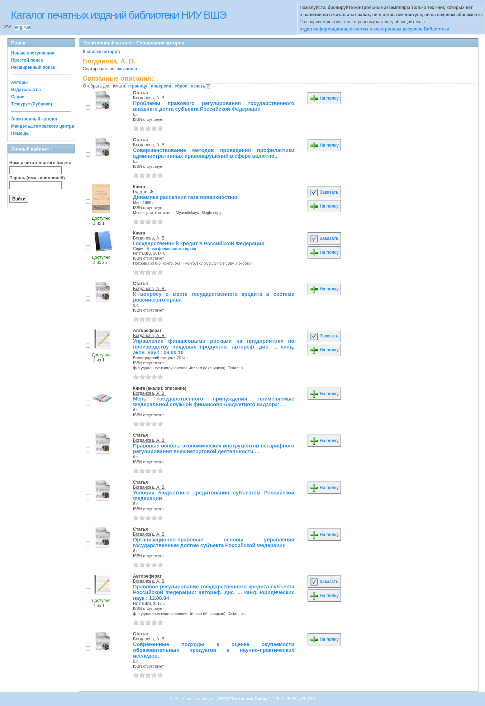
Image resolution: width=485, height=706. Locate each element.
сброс (181, 86)
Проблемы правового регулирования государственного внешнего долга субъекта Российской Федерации (213, 106)
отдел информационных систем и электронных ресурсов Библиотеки (375, 29)
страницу (137, 86)
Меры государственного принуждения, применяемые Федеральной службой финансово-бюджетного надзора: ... (213, 401)
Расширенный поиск (33, 67)
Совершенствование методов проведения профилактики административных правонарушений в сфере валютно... (213, 153)
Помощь (20, 133)
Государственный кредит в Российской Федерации (199, 243)
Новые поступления (32, 53)
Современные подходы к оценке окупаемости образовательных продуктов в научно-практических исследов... (213, 650)
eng (18, 27)
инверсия (161, 86)
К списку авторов (101, 51)
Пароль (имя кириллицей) (37, 177)
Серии (17, 96)
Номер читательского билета (40, 162)
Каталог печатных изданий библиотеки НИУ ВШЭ (118, 15)
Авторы (19, 82)
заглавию (127, 68)
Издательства (26, 89)
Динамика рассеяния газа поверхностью (185, 197)
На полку (324, 98)
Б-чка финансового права (171, 248)
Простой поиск (27, 60)
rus (26, 27)
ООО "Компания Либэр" (245, 698)
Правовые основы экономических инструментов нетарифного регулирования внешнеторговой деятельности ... (213, 448)
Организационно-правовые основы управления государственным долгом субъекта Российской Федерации (213, 542)
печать (198, 86)
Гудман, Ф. (143, 191)
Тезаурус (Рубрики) (31, 103)
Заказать (324, 192)
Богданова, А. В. (149, 97)
